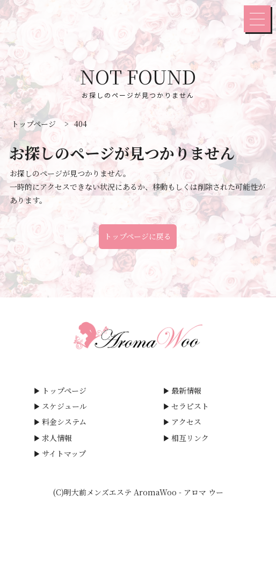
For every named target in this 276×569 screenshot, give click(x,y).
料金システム (64, 421)
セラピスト (190, 406)
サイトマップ (64, 453)
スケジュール (64, 406)
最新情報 (186, 390)
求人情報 (57, 437)
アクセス (186, 421)
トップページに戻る (137, 236)
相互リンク (190, 437)
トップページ (64, 390)
